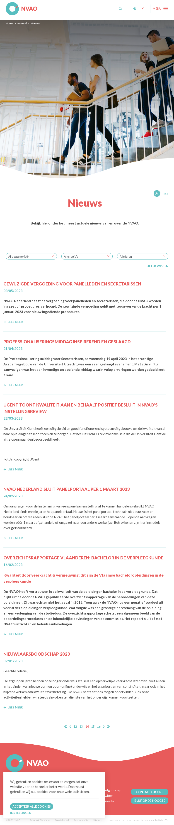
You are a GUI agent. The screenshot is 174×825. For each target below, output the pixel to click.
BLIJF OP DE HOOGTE (149, 800)
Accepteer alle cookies (31, 806)
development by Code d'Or (154, 820)
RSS (165, 194)
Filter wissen (157, 266)
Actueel (22, 23)
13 (81, 726)
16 (99, 726)
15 (93, 726)
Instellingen (20, 813)
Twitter (108, 795)
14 (87, 726)
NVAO (6, 4)
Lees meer (13, 322)
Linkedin (108, 801)
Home (9, 23)
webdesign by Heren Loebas (124, 820)
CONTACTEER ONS (149, 792)
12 (75, 726)
